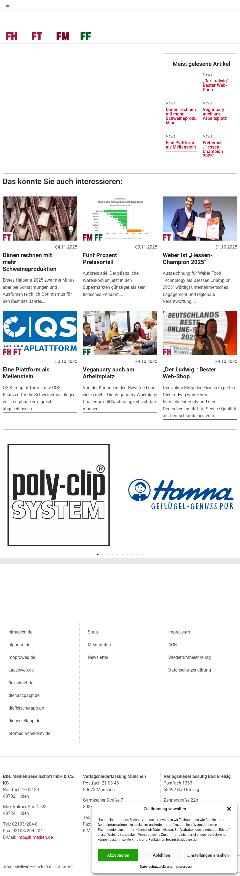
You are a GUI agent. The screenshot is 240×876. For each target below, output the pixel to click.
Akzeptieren (118, 855)
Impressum (183, 867)
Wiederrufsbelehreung (189, 656)
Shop (93, 631)
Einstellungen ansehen (208, 855)
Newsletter (98, 656)
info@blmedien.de (35, 836)
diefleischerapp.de (26, 707)
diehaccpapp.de (24, 694)
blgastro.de (19, 644)
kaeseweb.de (21, 669)
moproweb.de (22, 656)
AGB (172, 644)
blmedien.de (20, 631)
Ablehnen (161, 855)
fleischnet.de (21, 682)
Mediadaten (99, 644)
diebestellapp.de (24, 720)
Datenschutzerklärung (156, 867)
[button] (229, 809)
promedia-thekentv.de (29, 732)
